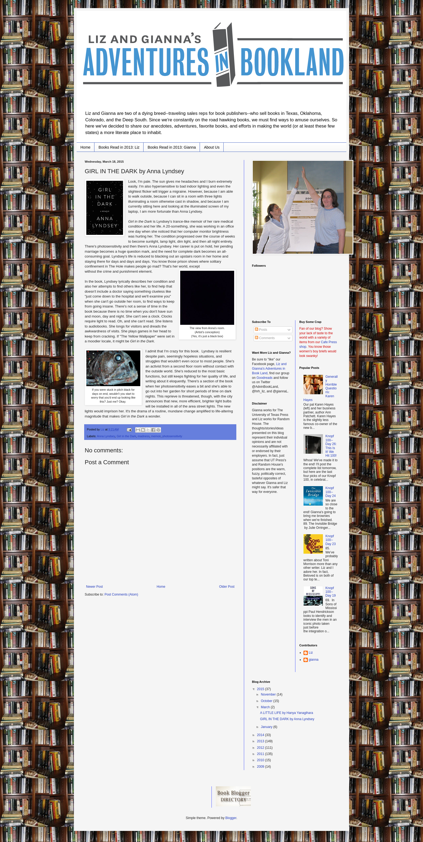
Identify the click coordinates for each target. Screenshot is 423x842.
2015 (261, 689)
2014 (261, 735)
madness (143, 436)
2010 (261, 760)
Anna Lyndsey (106, 436)
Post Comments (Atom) (121, 594)
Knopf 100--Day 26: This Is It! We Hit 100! (330, 445)
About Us (212, 147)
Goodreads (264, 378)
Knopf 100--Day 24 (330, 492)
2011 (261, 754)
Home (85, 147)
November (269, 694)
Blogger (230, 818)
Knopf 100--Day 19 (330, 592)
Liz (311, 652)
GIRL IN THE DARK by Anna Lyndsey (287, 719)
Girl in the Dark (126, 436)
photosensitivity (172, 436)
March (266, 707)
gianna (314, 659)
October (267, 701)
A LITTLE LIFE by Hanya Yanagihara (286, 713)
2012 (261, 748)
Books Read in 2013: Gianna (172, 147)
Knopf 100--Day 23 (330, 540)
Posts (261, 330)
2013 (261, 741)
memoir (156, 436)
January (267, 727)
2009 (261, 767)
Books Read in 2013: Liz (118, 147)
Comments (265, 338)
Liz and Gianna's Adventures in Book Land (269, 368)
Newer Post (94, 587)
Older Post (226, 587)
